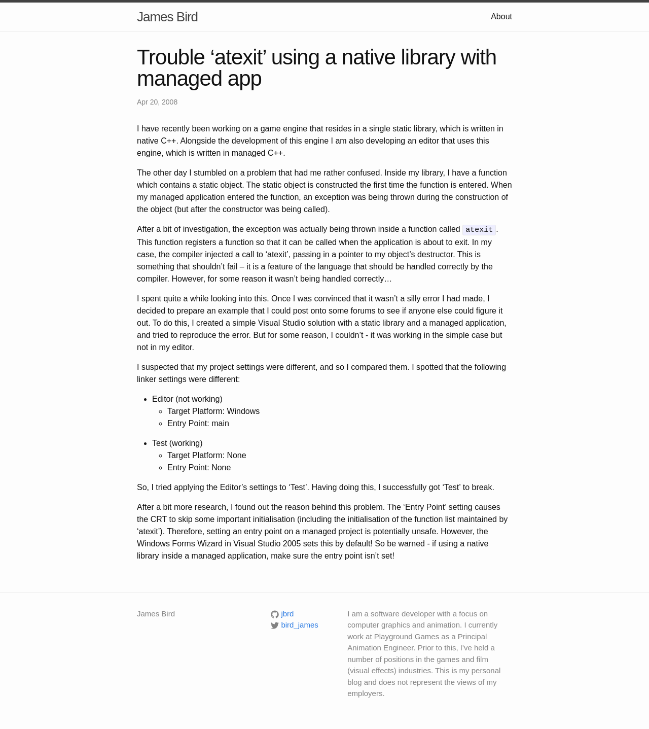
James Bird (167, 16)
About (501, 16)
